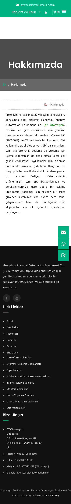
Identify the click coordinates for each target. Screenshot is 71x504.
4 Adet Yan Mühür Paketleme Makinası (28, 376)
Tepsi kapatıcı (14, 370)
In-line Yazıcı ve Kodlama (20, 383)
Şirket (10, 321)
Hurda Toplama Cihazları (20, 395)
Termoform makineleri (19, 358)
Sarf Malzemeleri (16, 408)
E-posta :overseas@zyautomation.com (28, 473)
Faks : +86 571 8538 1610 (20, 460)
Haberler (11, 340)
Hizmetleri (12, 334)
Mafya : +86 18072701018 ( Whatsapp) (28, 466)
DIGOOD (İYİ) (51, 496)
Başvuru (11, 346)
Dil (57, 12)
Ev (4, 84)
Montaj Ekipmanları (17, 389)
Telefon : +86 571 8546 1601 (22, 454)
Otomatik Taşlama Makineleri (23, 402)
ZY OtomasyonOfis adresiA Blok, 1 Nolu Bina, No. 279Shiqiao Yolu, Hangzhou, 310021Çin (24, 438)
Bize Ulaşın (13, 353)
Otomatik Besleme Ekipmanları (24, 364)
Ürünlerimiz (13, 327)
